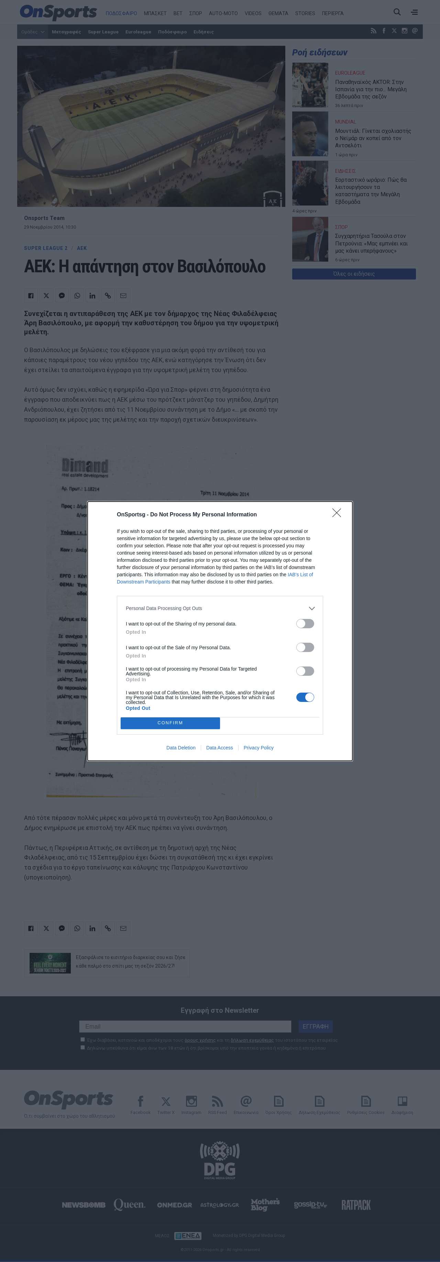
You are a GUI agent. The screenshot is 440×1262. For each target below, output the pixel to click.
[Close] (338, 515)
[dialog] (220, 631)
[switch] (305, 623)
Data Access (219, 747)
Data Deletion (181, 747)
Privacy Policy (259, 747)
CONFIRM (170, 723)
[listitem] (220, 608)
